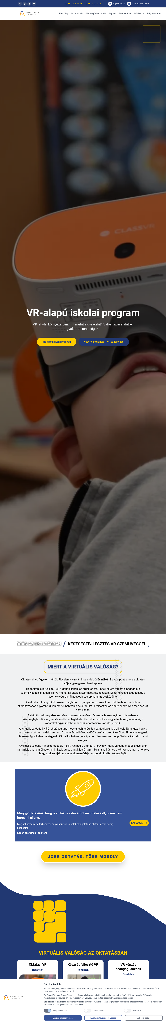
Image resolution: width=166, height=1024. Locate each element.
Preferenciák (98, 1011)
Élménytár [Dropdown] (125, 13)
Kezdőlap (63, 13)
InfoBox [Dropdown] (139, 13)
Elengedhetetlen (60, 1011)
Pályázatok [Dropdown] (154, 13)
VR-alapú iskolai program (56, 341)
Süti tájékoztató (144, 1018)
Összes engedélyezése (63, 1018)
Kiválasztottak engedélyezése (103, 1018)
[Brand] (22, 997)
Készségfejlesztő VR (95, 13)
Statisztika (137, 1011)
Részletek (37, 969)
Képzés (112, 13)
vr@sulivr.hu (116, 4)
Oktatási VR (77, 13)
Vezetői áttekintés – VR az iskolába (103, 341)
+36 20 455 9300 (138, 4)
